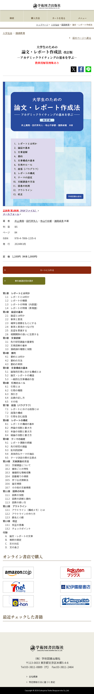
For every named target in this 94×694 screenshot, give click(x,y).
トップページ (42, 24)
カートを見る (58, 18)
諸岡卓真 (59, 221)
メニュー (82, 18)
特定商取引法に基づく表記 (42, 682)
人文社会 (55, 24)
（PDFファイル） (20, 210)
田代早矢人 (32, 221)
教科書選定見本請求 (24, 280)
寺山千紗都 (46, 221)
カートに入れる (47, 270)
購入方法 (35, 18)
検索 (12, 18)
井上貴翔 (19, 221)
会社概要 (33, 676)
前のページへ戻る (81, 38)
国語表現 (65, 24)
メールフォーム (11, 214)
